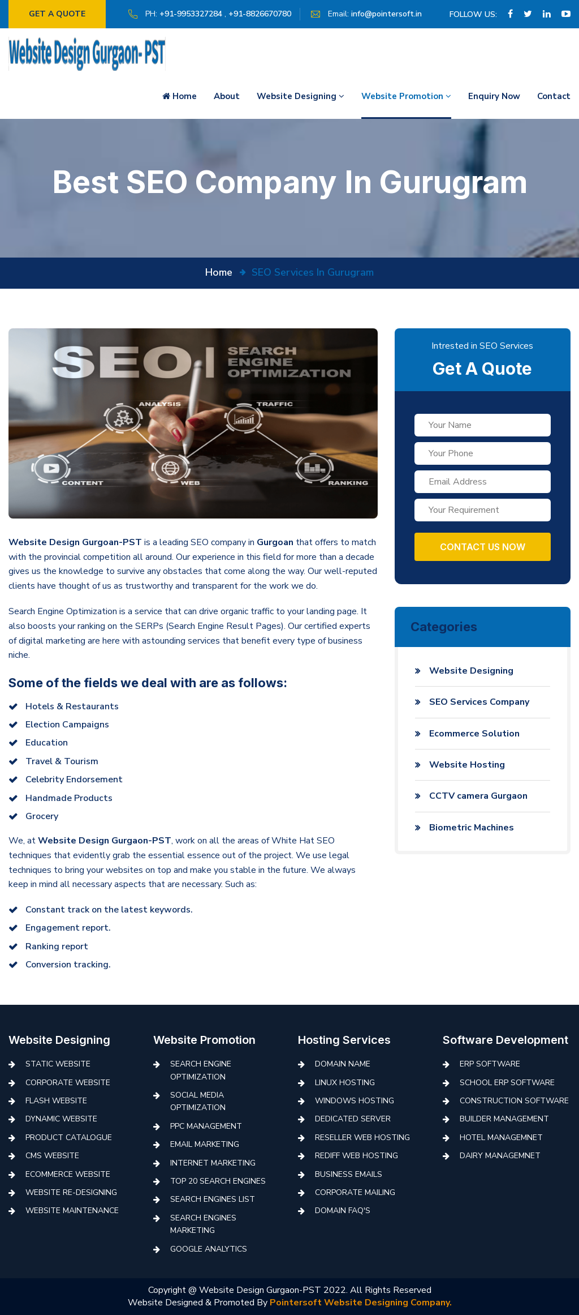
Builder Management (504, 1118)
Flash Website (56, 1100)
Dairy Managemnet (500, 1155)
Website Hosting (467, 765)
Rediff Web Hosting (356, 1155)
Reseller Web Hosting (362, 1137)
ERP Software (490, 1064)
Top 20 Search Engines (218, 1181)
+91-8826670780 (264, 13)
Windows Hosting (354, 1100)
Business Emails (348, 1174)
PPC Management (206, 1126)
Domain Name (342, 1064)
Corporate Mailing (355, 1192)
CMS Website (52, 1155)
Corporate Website (67, 1082)
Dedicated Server (353, 1118)
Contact (554, 96)
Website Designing (300, 96)
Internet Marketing (213, 1163)
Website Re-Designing (71, 1192)
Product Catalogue (68, 1137)
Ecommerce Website (67, 1174)
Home (179, 96)
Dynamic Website (61, 1118)
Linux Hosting (345, 1082)
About (227, 96)
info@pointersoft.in (391, 13)
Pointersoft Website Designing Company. (361, 1302)
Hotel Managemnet (501, 1137)
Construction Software (514, 1100)
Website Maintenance (72, 1210)
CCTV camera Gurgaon (478, 796)
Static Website (57, 1064)
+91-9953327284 (195, 13)
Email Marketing (204, 1144)
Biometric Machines (471, 827)
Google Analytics (208, 1249)
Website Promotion (406, 96)
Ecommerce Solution (474, 733)
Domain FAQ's (342, 1210)
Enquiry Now (494, 96)
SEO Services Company (479, 702)
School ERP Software (507, 1082)
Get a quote (59, 13)
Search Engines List (212, 1199)
